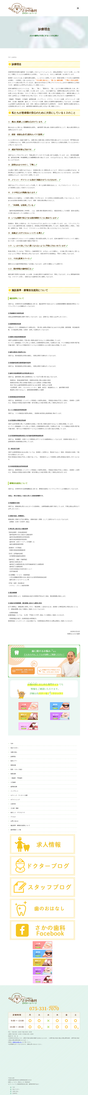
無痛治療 (13, 773)
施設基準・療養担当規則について (20, 825)
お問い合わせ (14, 821)
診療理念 (13, 756)
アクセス (13, 817)
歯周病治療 (14, 786)
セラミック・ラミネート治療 (19, 795)
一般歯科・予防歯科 (16, 778)
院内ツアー (14, 761)
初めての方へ (14, 748)
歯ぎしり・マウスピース (18, 812)
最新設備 (13, 765)
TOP (9, 57)
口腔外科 (13, 804)
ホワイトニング (15, 799)
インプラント (14, 791)
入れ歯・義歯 (14, 808)
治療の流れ (14, 752)
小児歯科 (13, 782)
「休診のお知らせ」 (17, 1042)
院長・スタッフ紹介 (16, 769)
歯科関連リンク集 (16, 829)
